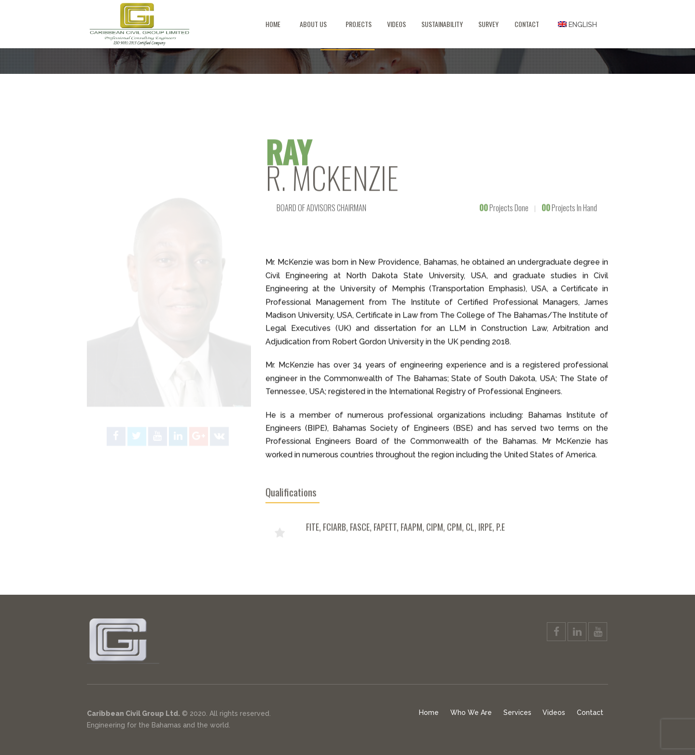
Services (517, 712)
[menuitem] (577, 24)
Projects (359, 24)
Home (272, 24)
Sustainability (442, 24)
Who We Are (471, 712)
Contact (526, 24)
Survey (488, 24)
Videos (396, 24)
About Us (313, 24)
